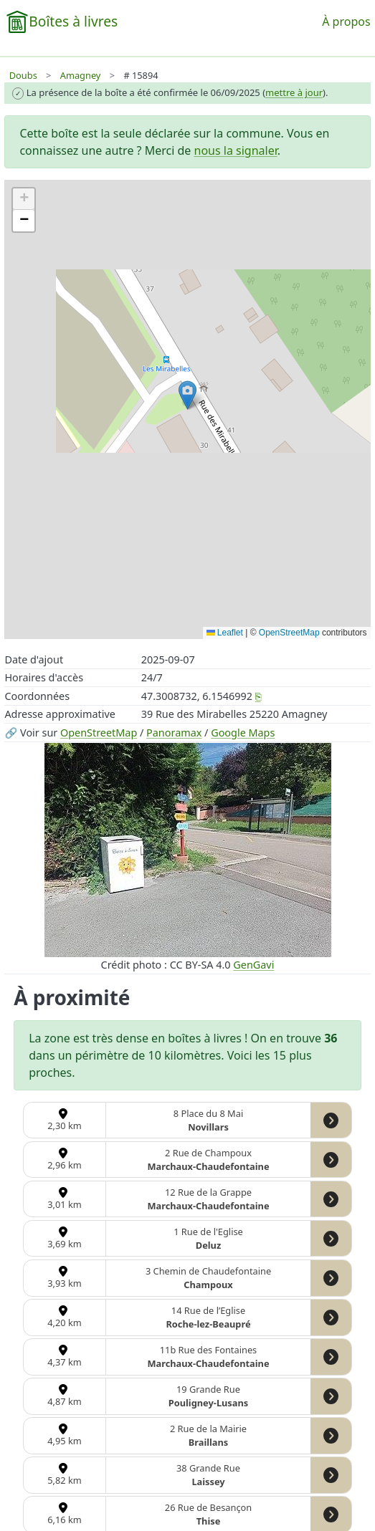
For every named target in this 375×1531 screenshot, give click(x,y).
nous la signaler (235, 150)
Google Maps (243, 732)
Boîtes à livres (73, 21)
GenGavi (253, 964)
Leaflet (225, 633)
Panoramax (173, 732)
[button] (187, 395)
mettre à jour (294, 92)
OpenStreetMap (98, 732)
